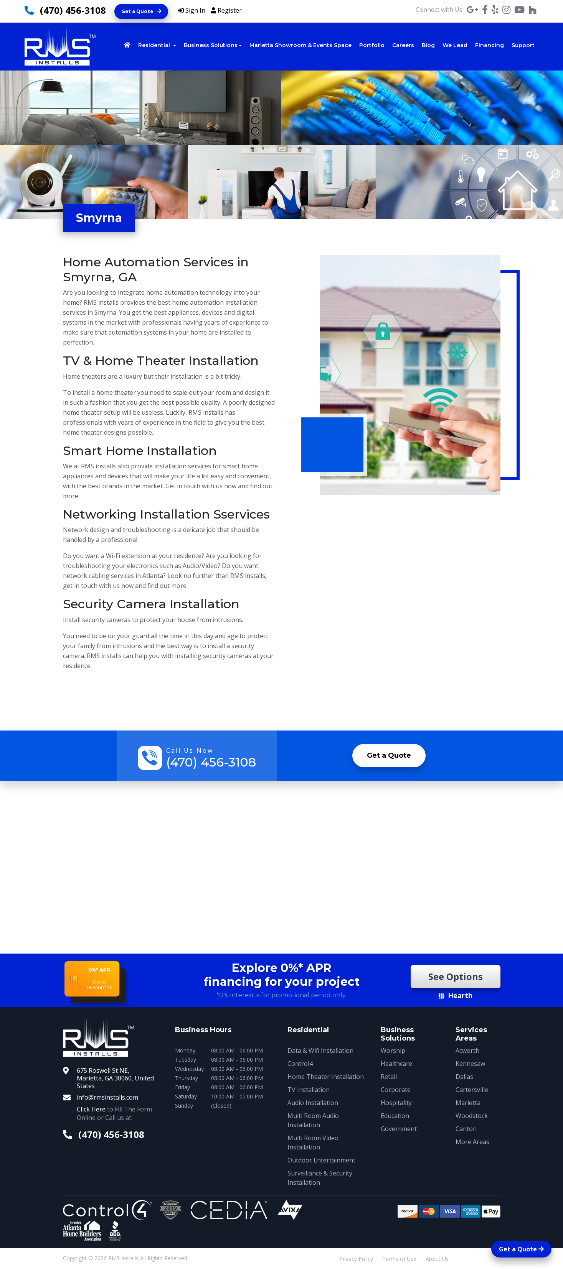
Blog (428, 45)
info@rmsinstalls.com (107, 1097)
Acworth (467, 1050)
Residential (155, 45)
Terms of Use (399, 1258)
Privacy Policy (356, 1258)
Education (395, 1115)
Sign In (191, 10)
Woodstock (472, 1115)
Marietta (468, 1102)
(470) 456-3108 (73, 10)
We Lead (454, 45)
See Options (455, 976)
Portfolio (372, 45)
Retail (389, 1076)
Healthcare (396, 1063)
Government (399, 1129)
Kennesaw (470, 1063)
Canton (466, 1129)
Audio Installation (312, 1102)
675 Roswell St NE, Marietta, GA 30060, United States (115, 1078)
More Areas (472, 1142)
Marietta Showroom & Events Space (300, 45)
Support (523, 45)
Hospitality (396, 1102)
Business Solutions (211, 45)
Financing (489, 45)
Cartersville (472, 1089)
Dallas (464, 1076)
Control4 (300, 1063)
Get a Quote (141, 11)
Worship (393, 1050)
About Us (437, 1258)
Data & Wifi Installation (320, 1050)
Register (226, 10)
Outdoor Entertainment (321, 1160)
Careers (403, 45)
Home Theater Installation (325, 1076)
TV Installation (308, 1089)
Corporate (396, 1089)
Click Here (91, 1109)
